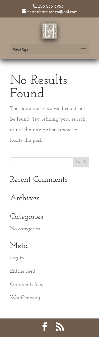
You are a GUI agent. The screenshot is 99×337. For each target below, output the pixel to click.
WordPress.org (25, 297)
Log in (17, 258)
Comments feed (27, 284)
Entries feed (22, 271)
